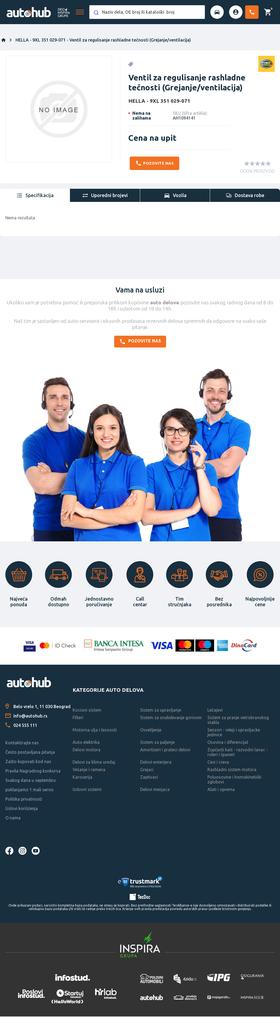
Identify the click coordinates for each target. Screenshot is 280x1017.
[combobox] (147, 12)
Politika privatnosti (23, 799)
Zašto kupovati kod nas (28, 762)
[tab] (35, 196)
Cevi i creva (218, 762)
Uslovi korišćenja (21, 809)
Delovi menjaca (155, 789)
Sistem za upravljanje (160, 710)
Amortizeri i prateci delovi (165, 750)
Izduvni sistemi (87, 789)
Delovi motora (86, 750)
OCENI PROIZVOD (257, 171)
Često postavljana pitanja (30, 752)
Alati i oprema (221, 789)
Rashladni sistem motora (231, 770)
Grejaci (147, 770)
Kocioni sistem (87, 710)
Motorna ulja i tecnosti (95, 730)
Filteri (78, 718)
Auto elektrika (86, 742)
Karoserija (82, 777)
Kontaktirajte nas (22, 743)
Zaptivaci (149, 777)
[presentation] (35, 196)
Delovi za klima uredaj (94, 762)
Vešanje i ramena (89, 770)
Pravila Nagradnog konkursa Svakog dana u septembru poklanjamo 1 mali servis (33, 781)
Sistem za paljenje (157, 742)
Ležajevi (215, 710)
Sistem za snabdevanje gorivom (171, 718)
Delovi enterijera (155, 762)
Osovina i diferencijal (227, 742)
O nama (13, 818)
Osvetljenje (150, 730)
